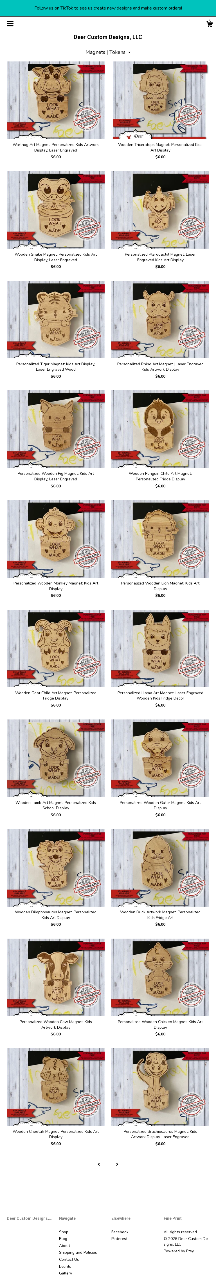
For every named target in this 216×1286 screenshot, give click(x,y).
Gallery (65, 1273)
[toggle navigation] (10, 23)
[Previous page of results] (99, 1164)
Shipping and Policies (78, 1252)
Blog (63, 1238)
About (64, 1245)
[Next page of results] (117, 1164)
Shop (63, 1232)
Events (65, 1266)
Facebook (120, 1232)
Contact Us (69, 1259)
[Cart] (209, 25)
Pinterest (119, 1238)
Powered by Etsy (179, 1251)
